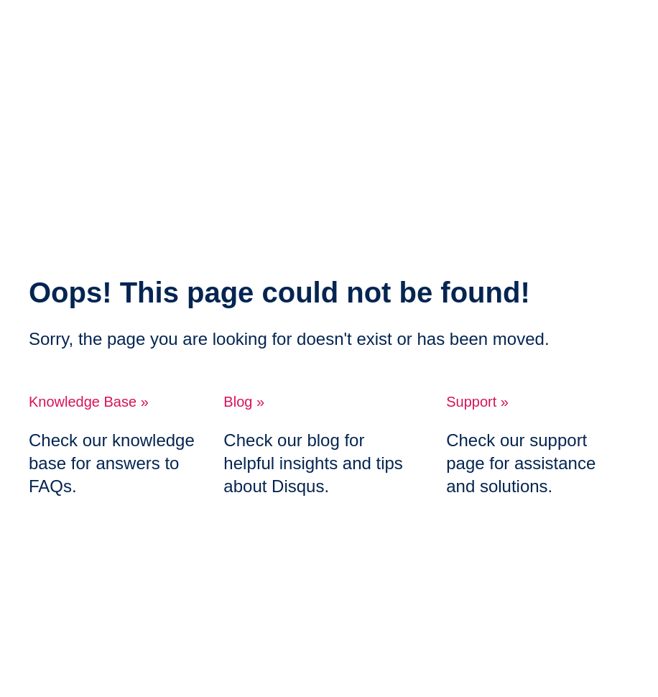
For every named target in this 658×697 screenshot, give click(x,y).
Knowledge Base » (89, 402)
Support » (477, 402)
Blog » (243, 402)
